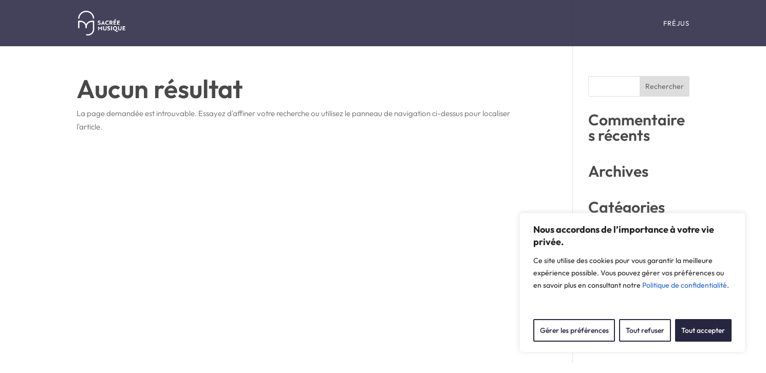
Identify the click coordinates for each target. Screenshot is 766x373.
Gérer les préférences (574, 330)
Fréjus (676, 23)
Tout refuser (645, 330)
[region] (632, 282)
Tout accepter (703, 330)
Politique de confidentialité (684, 285)
